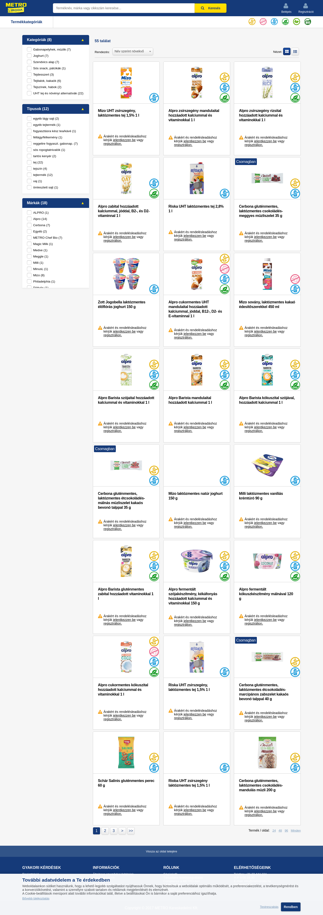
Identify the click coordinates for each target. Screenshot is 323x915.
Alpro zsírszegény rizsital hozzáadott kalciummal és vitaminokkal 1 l (261, 115)
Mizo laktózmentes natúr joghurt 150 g (195, 496)
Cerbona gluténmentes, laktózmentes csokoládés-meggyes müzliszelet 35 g (261, 211)
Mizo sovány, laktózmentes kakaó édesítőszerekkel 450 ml (267, 304)
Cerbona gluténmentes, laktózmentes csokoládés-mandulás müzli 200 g (261, 785)
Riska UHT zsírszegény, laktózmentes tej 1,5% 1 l (189, 687)
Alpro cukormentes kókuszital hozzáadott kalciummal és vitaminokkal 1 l (123, 689)
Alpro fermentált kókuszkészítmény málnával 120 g (266, 593)
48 (280, 830)
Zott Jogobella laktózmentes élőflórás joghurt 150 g (121, 304)
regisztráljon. (112, 144)
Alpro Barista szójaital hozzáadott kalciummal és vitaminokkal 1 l (126, 400)
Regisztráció (306, 8)
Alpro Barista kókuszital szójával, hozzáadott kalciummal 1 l (267, 400)
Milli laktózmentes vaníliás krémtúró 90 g (261, 496)
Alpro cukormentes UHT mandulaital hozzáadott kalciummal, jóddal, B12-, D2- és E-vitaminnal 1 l (195, 309)
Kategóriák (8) (39, 40)
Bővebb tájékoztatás (35, 898)
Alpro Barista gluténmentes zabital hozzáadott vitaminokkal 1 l (125, 593)
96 (286, 830)
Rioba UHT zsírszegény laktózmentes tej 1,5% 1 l (189, 783)
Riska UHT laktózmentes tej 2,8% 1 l (195, 208)
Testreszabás (269, 907)
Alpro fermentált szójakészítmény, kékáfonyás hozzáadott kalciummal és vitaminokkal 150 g (192, 596)
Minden (296, 830)
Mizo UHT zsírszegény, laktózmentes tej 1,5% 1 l (118, 113)
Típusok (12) (38, 109)
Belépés (286, 8)
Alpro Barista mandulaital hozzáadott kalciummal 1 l (190, 400)
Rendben (291, 907)
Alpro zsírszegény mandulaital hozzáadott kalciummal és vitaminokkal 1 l (193, 115)
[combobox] (133, 51)
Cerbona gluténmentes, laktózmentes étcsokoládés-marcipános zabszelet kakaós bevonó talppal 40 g (263, 692)
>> (131, 831)
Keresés (210, 8)
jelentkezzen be (124, 140)
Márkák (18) (37, 203)
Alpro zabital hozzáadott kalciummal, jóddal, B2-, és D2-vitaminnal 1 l (123, 211)
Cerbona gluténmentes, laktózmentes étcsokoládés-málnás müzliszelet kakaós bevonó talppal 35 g (121, 500)
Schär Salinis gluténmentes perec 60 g (126, 783)
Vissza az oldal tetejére (161, 851)
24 (274, 830)
